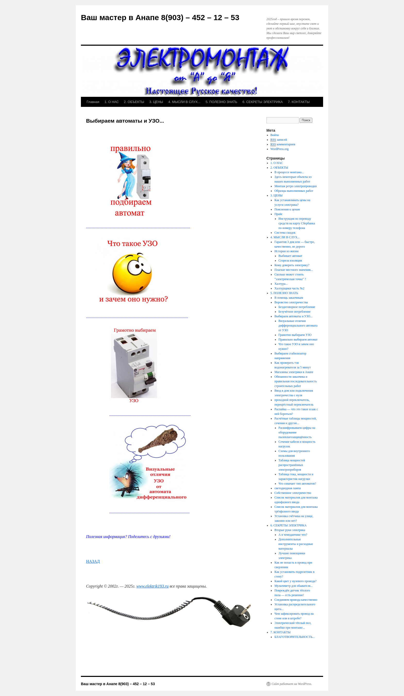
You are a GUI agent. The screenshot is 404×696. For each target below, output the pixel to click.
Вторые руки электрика (289, 530)
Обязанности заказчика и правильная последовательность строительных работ (295, 381)
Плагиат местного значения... (293, 270)
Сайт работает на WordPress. (292, 684)
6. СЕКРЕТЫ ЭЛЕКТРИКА (262, 102)
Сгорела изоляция (290, 260)
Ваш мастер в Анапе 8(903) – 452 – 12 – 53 (160, 17)
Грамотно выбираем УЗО (295, 335)
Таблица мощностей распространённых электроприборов (292, 464)
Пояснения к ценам (287, 209)
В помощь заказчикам (288, 297)
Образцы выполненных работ (293, 191)
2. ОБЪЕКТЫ (134, 102)
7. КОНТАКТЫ (299, 102)
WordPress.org (280, 149)
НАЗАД (93, 561)
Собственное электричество (292, 493)
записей (279, 140)
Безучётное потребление (295, 311)
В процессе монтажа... (289, 172)
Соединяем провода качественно (295, 600)
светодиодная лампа (287, 488)
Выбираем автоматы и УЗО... (293, 316)
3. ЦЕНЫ (156, 102)
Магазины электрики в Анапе (293, 372)
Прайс (278, 214)
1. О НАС (111, 102)
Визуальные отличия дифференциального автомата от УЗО (298, 325)
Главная (93, 102)
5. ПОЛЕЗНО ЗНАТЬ (221, 102)
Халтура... (281, 284)
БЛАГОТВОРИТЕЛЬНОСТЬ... (294, 637)
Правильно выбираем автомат (298, 339)
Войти (275, 135)
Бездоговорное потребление (297, 307)
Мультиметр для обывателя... (293, 586)
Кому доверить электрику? (291, 265)
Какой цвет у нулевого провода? (295, 581)
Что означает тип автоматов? (297, 483)
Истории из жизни (286, 251)
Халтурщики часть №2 (289, 288)
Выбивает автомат (290, 256)
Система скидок (285, 232)
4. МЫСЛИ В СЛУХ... (184, 102)
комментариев (283, 144)
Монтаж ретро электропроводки (295, 186)
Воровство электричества (291, 302)
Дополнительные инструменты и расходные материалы (296, 543)
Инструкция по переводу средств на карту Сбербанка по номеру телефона (297, 223)
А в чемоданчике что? (293, 534)
